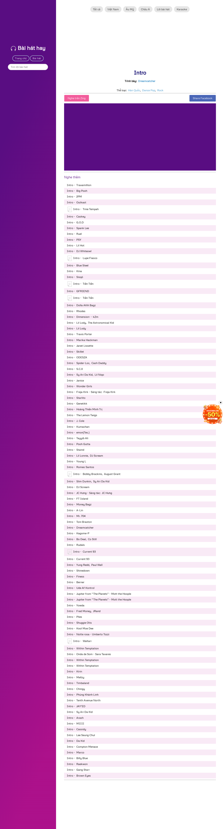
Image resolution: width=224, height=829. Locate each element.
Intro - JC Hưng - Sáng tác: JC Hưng (89, 493)
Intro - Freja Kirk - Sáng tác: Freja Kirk (91, 392)
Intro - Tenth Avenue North (84, 700)
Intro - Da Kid (76, 740)
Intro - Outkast (76, 202)
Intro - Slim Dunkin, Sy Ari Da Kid (88, 481)
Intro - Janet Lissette (80, 345)
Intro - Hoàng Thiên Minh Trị (84, 409)
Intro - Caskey (76, 216)
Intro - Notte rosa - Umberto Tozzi (88, 634)
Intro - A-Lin (75, 510)
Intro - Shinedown (78, 570)
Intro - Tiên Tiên (80, 284)
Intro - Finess (75, 576)
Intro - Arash (75, 717)
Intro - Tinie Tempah (83, 209)
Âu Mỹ (130, 9)
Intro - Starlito (76, 397)
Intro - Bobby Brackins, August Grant (93, 474)
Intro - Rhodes (76, 311)
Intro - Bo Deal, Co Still (82, 539)
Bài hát (37, 58)
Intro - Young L (76, 461)
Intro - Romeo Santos (80, 467)
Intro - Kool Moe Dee (80, 628)
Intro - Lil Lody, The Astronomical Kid (90, 322)
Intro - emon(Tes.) (78, 432)
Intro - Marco (75, 752)
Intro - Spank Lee (78, 228)
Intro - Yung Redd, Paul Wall (85, 565)
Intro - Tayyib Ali (77, 438)
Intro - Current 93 (81, 552)
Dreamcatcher (146, 81)
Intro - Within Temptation (83, 648)
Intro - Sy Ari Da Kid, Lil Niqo (85, 374)
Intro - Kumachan (78, 426)
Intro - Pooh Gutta (78, 444)
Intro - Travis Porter (79, 334)
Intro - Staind (75, 449)
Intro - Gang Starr (78, 769)
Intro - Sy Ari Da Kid (80, 712)
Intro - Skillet (75, 351)
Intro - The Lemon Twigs (82, 415)
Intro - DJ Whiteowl (79, 251)
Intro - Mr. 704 (76, 516)
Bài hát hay (28, 48)
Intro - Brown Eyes (79, 775)
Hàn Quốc (134, 90)
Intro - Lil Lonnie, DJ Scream (85, 455)
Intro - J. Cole (75, 420)
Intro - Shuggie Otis (79, 622)
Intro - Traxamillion (79, 185)
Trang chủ (21, 58)
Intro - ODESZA (77, 357)
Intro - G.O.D (75, 222)
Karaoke (182, 9)
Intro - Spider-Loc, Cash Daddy (86, 363)
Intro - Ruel (74, 233)
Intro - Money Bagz (79, 504)
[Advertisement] (140, 42)
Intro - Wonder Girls (79, 386)
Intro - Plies (74, 616)
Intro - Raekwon (77, 764)
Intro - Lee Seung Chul (81, 735)
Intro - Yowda (75, 605)
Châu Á (145, 9)
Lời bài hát (163, 9)
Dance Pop (148, 90)
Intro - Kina (74, 271)
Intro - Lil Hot (75, 245)
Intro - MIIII (75, 723)
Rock (160, 90)
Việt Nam (113, 9)
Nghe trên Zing (77, 98)
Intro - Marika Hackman (82, 340)
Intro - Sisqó (75, 277)
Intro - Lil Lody (76, 328)
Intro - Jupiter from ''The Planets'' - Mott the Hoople (99, 593)
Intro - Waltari (79, 641)
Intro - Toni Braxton (79, 521)
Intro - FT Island (77, 498)
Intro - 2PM (74, 196)
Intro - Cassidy (76, 729)
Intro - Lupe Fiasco (82, 258)
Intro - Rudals (76, 545)
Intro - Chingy (76, 689)
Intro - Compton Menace (82, 746)
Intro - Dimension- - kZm (82, 316)
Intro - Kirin (74, 671)
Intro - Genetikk (77, 403)
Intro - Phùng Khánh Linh (82, 694)
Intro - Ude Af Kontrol (80, 588)
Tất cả (96, 9)
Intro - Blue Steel (77, 265)
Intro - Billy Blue (77, 758)
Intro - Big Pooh (77, 190)
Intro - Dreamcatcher (80, 527)
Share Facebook (202, 98)
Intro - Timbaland (78, 683)
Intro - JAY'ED (76, 706)
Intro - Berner (75, 582)
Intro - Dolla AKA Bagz (81, 305)
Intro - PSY (74, 239)
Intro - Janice (75, 380)
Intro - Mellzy (75, 677)
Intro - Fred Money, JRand (84, 611)
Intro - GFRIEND (78, 291)
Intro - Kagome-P (78, 533)
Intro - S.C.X (75, 369)
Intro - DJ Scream (78, 487)
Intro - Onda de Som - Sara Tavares (89, 654)
